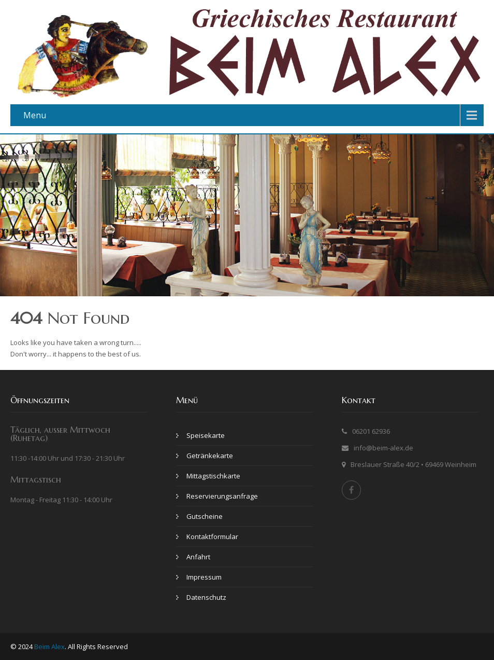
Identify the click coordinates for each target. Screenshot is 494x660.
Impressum (204, 577)
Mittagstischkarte (213, 475)
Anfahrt (198, 556)
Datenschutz (206, 597)
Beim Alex (49, 646)
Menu (34, 115)
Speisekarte (205, 435)
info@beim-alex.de (383, 447)
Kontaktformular (212, 536)
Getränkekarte (209, 455)
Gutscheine (204, 516)
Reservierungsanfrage (222, 496)
